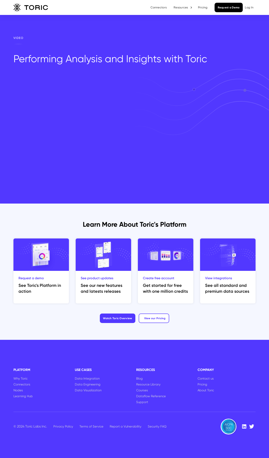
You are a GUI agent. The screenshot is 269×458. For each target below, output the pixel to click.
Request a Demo (229, 7)
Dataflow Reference (151, 396)
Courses (142, 390)
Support (142, 402)
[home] (30, 7)
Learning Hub (23, 396)
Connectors (158, 7)
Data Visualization (88, 390)
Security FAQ (157, 426)
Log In (249, 7)
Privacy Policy (63, 426)
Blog (139, 378)
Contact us (206, 378)
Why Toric (20, 378)
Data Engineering (87, 384)
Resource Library (148, 384)
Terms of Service (91, 426)
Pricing (203, 7)
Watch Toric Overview (117, 318)
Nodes (18, 390)
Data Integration (87, 378)
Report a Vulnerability (125, 426)
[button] (183, 7)
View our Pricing (155, 318)
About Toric (206, 390)
